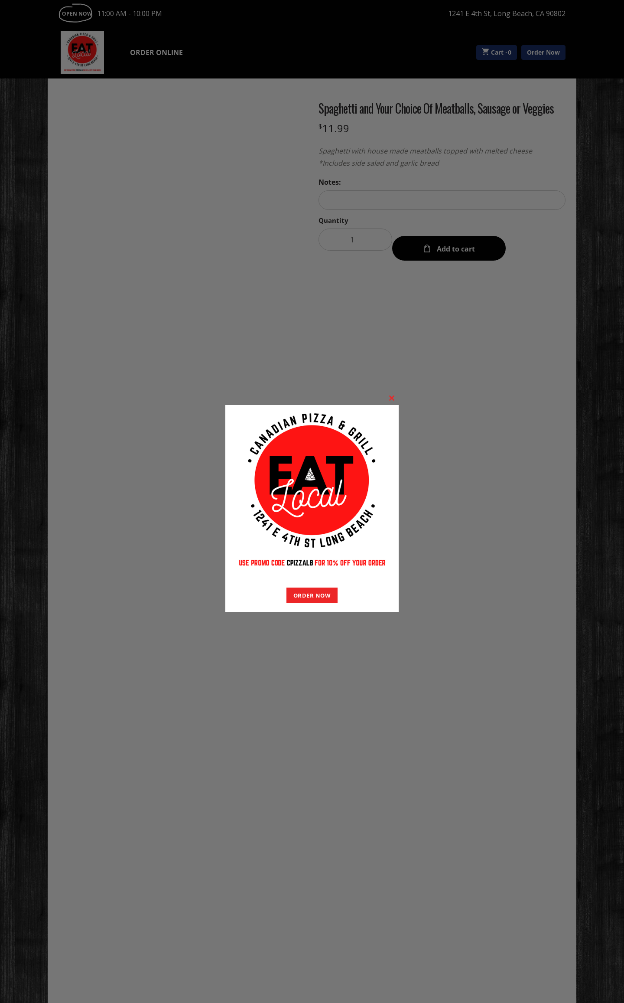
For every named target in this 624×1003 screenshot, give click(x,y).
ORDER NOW (312, 595)
